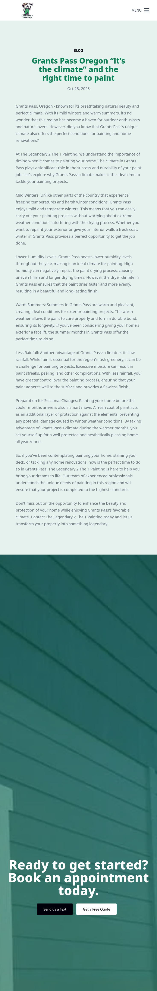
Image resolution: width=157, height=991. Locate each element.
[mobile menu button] (147, 10)
